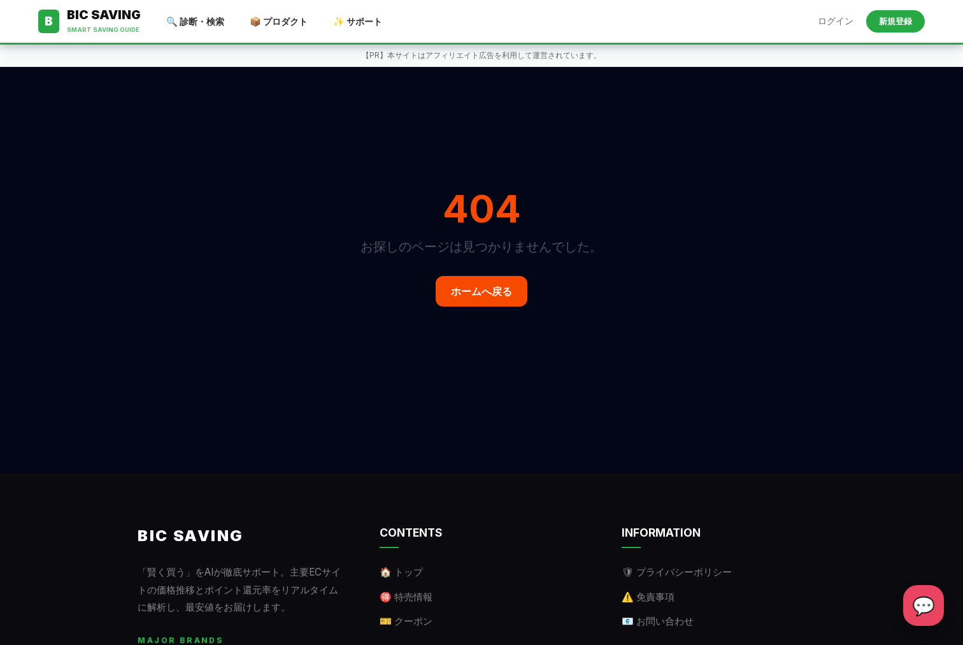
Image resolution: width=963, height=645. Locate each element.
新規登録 (895, 21)
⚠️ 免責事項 (648, 597)
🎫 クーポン (406, 621)
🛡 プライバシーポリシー (677, 572)
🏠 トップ (401, 572)
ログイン (835, 21)
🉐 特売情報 (406, 597)
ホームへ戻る (481, 291)
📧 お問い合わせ (658, 621)
